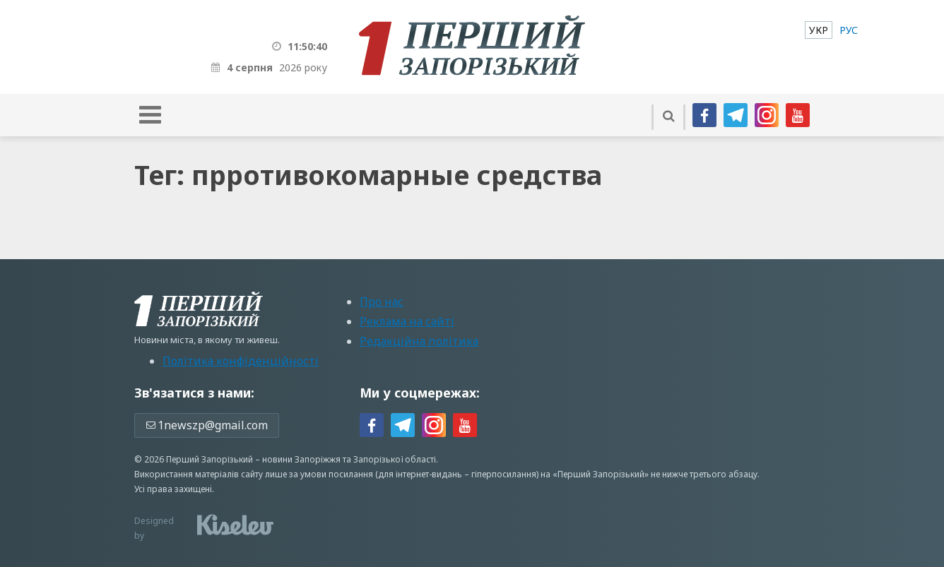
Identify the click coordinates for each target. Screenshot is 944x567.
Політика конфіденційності (241, 361)
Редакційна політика (419, 341)
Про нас (381, 301)
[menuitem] (818, 30)
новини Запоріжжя (301, 459)
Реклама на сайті (407, 321)
